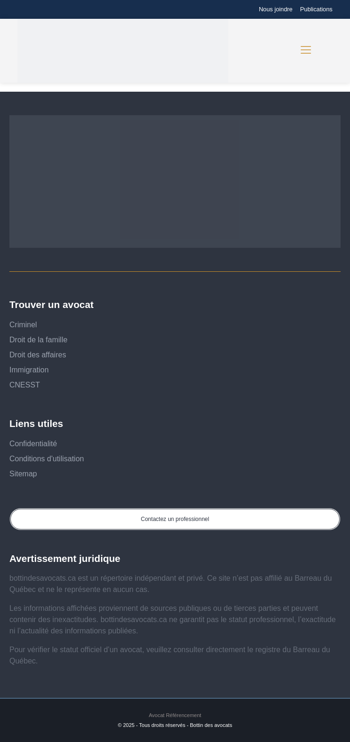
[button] (306, 51)
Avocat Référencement (175, 715)
